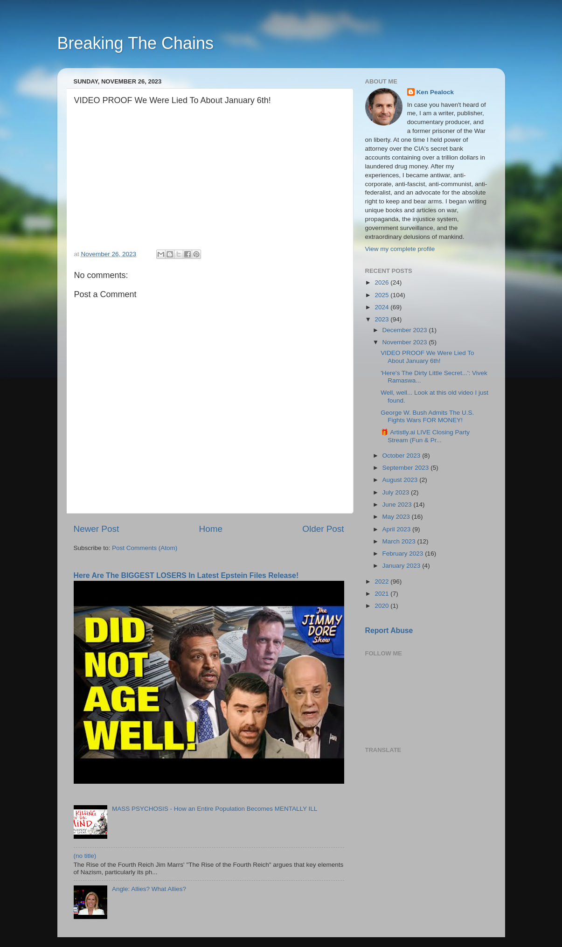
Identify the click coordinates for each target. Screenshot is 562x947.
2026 (382, 282)
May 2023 (397, 516)
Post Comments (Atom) (144, 547)
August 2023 (401, 479)
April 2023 (397, 529)
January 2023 (402, 565)
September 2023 (406, 467)
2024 (382, 307)
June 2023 (398, 504)
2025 (382, 295)
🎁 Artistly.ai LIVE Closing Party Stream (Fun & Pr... (425, 436)
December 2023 (405, 330)
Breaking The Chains (135, 43)
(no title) (85, 855)
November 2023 (405, 342)
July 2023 (396, 492)
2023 (382, 319)
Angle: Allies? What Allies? (149, 888)
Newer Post (96, 529)
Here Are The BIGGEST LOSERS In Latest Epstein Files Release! (186, 575)
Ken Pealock (435, 92)
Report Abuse (389, 630)
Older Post (323, 529)
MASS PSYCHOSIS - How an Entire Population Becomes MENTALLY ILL (214, 808)
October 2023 (402, 455)
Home (210, 529)
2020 (382, 605)
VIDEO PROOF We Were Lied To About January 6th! (427, 356)
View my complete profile (400, 248)
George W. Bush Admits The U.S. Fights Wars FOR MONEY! (427, 416)
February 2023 (403, 553)
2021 (382, 593)
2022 (382, 581)
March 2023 (399, 541)
